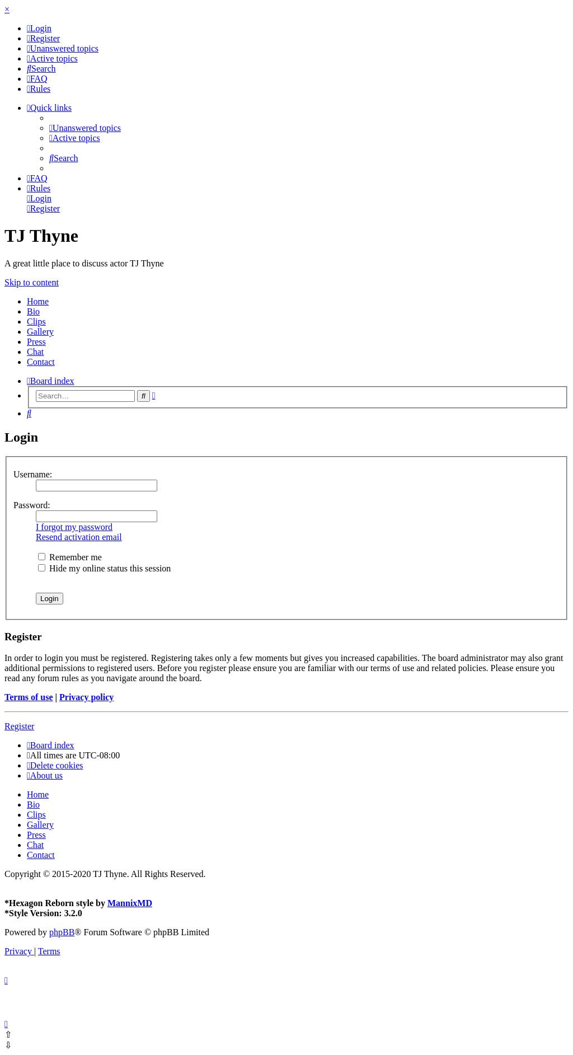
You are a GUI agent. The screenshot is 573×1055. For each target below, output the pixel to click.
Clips (36, 321)
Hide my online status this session (104, 568)
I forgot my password (74, 527)
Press (36, 341)
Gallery (40, 331)
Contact (41, 362)
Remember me (70, 557)
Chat (35, 352)
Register (19, 726)
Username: (32, 474)
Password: (31, 505)
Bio (33, 311)
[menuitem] (39, 28)
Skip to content (31, 282)
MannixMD (129, 903)
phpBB (61, 932)
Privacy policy (86, 697)
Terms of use (28, 697)
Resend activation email (79, 537)
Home (38, 301)
